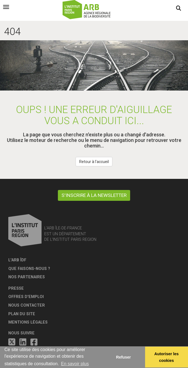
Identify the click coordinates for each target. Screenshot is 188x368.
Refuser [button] (123, 357)
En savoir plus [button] (75, 363)
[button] (178, 8)
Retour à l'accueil (94, 161)
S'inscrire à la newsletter (94, 195)
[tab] (6, 7)
